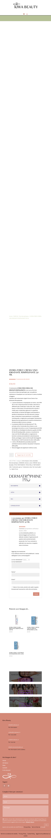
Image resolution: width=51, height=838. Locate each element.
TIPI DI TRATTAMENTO (19, 465)
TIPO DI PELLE (29, 465)
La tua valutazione (17, 559)
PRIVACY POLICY (30, 822)
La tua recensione (17, 561)
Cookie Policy (31, 833)
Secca (39, 463)
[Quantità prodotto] (11, 455)
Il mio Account (6, 770)
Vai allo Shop (25, 705)
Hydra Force (15, 469)
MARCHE (15, 316)
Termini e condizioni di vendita (9, 833)
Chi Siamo (5, 763)
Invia (46, 824)
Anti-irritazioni (25, 461)
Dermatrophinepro (24, 316)
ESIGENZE (21, 463)
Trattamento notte (27, 467)
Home (10, 316)
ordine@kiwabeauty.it (14, 732)
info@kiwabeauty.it (13, 725)
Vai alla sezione (25, 680)
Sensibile (11, 465)
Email (13, 579)
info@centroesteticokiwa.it (15, 747)
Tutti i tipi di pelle (36, 467)
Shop (4, 765)
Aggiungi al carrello (24, 455)
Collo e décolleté (33, 461)
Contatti (5, 767)
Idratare (27, 463)
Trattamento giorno (17, 467)
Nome (14, 572)
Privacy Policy (27, 827)
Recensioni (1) (15, 513)
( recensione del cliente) (23, 379)
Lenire (30, 463)
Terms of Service (36, 827)
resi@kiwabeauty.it (13, 739)
